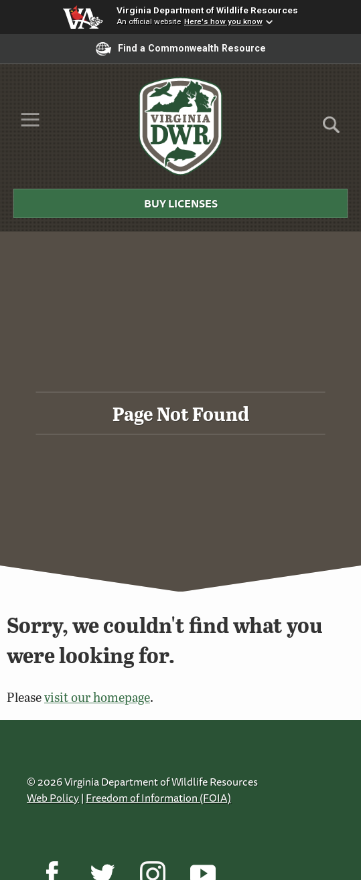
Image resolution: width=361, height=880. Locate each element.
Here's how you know (223, 21)
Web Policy (53, 797)
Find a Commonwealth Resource (181, 49)
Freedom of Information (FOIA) (158, 797)
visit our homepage (97, 697)
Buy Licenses (181, 203)
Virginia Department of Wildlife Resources (207, 10)
